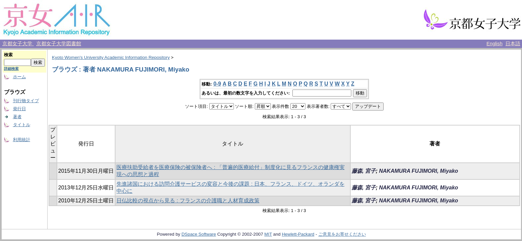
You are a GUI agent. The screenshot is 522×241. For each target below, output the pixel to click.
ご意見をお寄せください (342, 234)
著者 (17, 116)
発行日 (19, 108)
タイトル (21, 124)
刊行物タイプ (26, 100)
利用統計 (21, 139)
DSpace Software (198, 234)
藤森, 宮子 (364, 171)
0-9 (217, 84)
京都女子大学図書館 (58, 43)
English (494, 43)
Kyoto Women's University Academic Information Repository (111, 57)
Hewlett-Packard (298, 234)
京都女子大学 (18, 43)
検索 (8, 54)
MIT (268, 234)
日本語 (512, 43)
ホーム (19, 76)
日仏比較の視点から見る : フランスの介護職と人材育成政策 (187, 200)
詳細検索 (11, 69)
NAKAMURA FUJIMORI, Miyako (418, 171)
